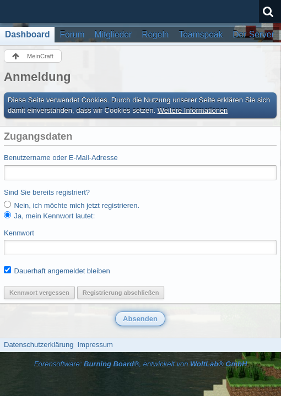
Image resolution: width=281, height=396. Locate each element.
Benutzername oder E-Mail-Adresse (61, 157)
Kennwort (19, 233)
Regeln (155, 34)
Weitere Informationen (193, 110)
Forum (72, 34)
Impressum (94, 344)
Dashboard (27, 34)
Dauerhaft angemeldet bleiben (57, 270)
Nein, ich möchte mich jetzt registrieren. (71, 205)
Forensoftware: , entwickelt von (140, 364)
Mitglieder (113, 34)
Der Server (253, 34)
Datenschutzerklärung (38, 344)
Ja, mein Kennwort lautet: (49, 215)
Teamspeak (201, 34)
